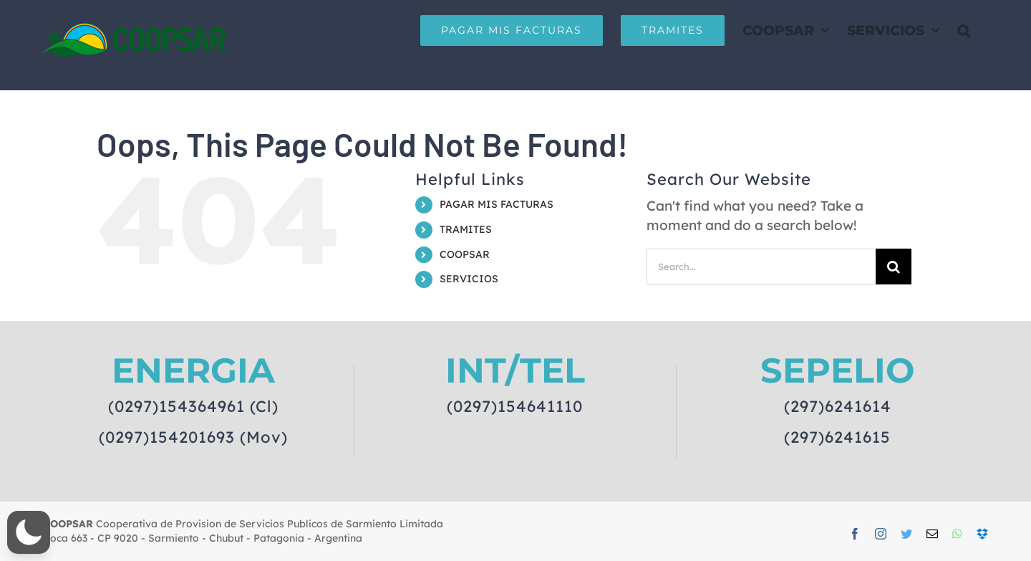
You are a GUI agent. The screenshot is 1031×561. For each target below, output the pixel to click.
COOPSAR (465, 254)
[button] (963, 30)
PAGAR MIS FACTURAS (496, 204)
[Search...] (761, 266)
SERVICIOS (469, 278)
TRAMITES (466, 229)
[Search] (893, 266)
